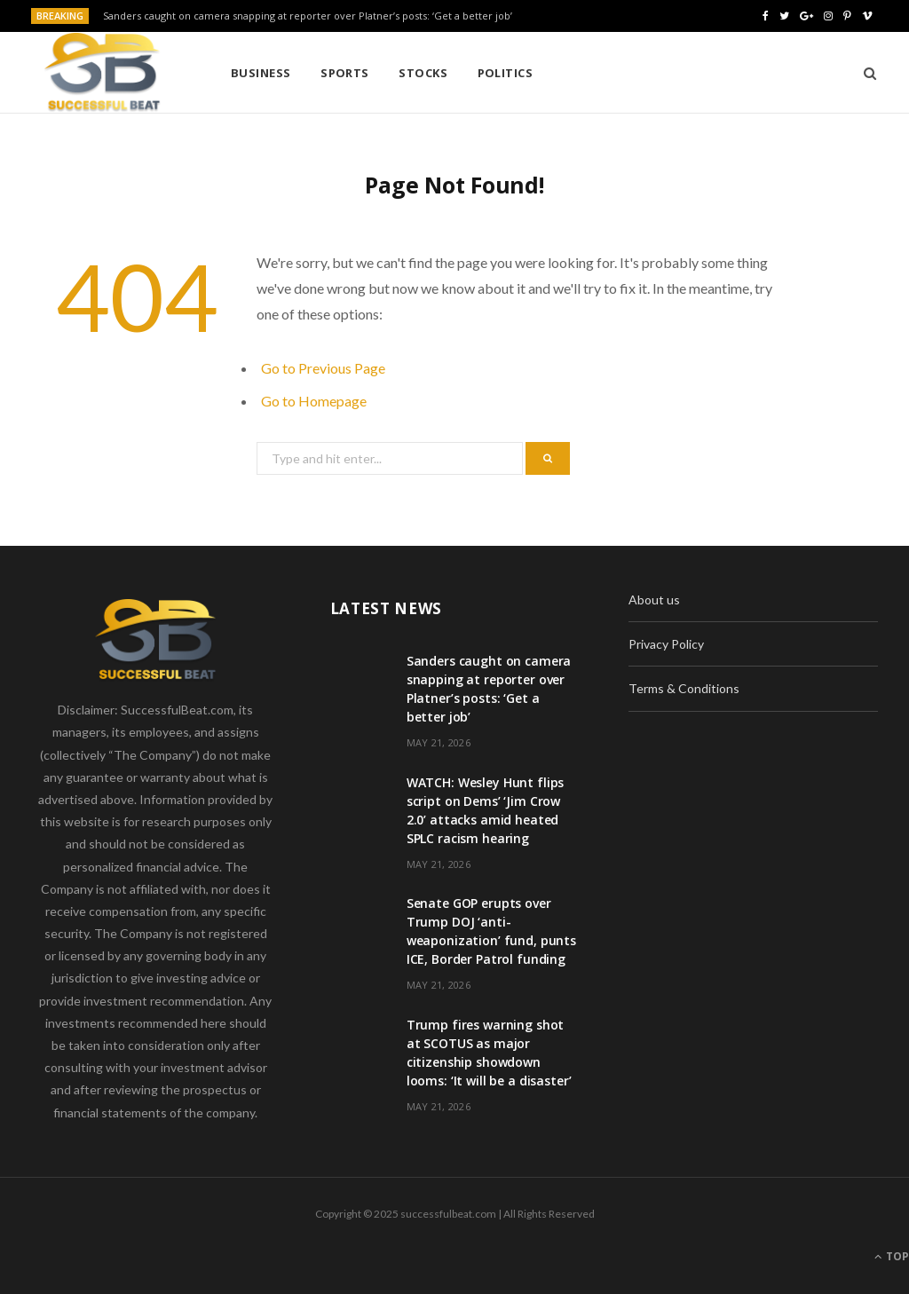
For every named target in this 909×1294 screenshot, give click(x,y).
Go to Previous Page (323, 367)
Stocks (423, 73)
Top (891, 1256)
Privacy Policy (666, 643)
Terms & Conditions (683, 688)
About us (654, 599)
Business (261, 73)
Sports (344, 73)
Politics (506, 73)
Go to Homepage (314, 400)
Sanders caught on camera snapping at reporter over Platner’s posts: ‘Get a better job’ (307, 16)
